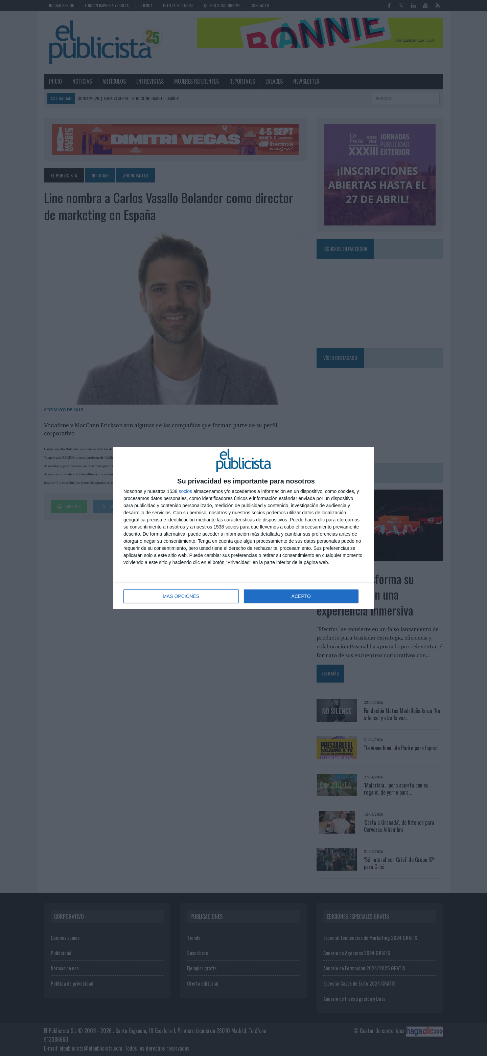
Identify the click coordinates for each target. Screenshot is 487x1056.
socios (185, 491)
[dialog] (243, 528)
